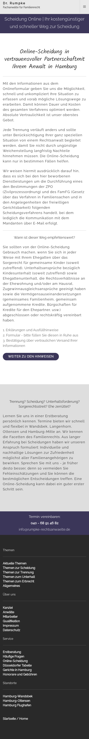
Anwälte (8, 612)
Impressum (11, 625)
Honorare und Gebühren (20, 674)
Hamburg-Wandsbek (17, 696)
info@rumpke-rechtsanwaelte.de (44, 529)
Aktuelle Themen (14, 563)
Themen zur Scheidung (19, 568)
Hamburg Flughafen (17, 705)
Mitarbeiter (10, 616)
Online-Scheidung (15, 661)
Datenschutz (11, 630)
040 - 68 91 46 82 (44, 523)
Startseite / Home (15, 718)
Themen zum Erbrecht (18, 581)
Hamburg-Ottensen (16, 701)
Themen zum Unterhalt (19, 577)
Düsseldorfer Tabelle (17, 665)
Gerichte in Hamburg (17, 670)
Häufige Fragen (13, 656)
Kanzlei (8, 607)
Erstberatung (12, 652)
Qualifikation (11, 621)
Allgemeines (11, 586)
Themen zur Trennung (18, 572)
